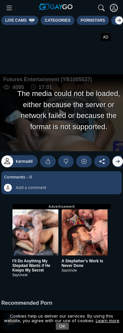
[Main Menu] (9, 8)
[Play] (61, 112)
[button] (61, 182)
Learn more (107, 320)
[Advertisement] (61, 49)
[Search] (101, 8)
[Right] (119, 20)
